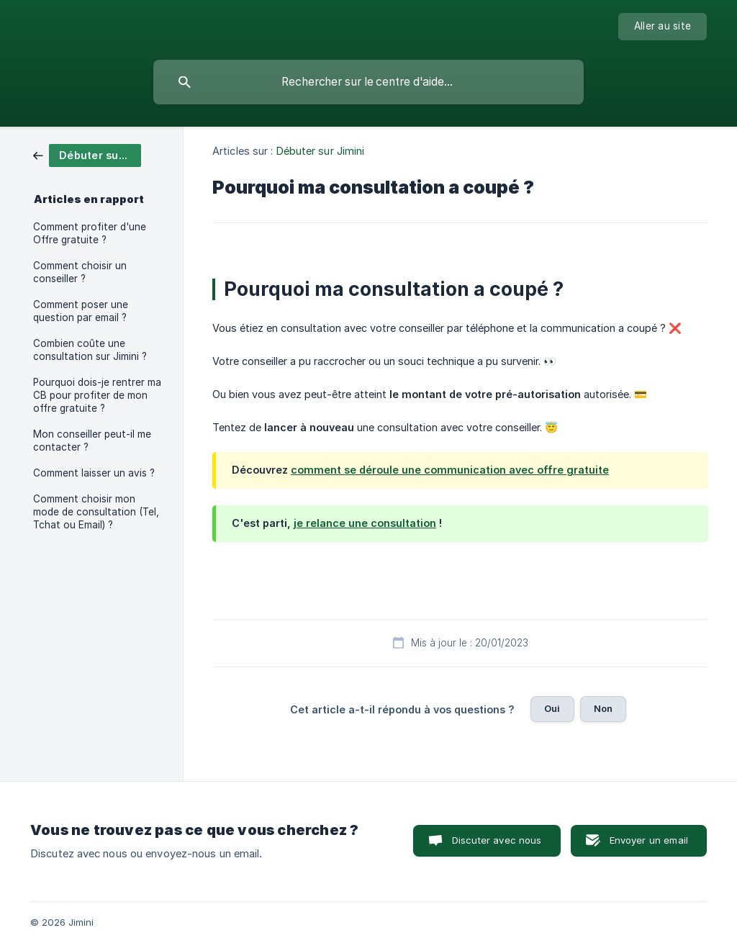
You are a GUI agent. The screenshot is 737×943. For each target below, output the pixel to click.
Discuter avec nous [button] (497, 840)
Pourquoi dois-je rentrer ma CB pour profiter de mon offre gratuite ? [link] (97, 395)
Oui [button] (552, 708)
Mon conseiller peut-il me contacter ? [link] (92, 440)
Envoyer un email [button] (649, 840)
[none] (662, 26)
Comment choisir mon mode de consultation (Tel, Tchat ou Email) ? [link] (96, 512)
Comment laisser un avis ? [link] (94, 473)
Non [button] (603, 708)
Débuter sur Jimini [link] (320, 151)
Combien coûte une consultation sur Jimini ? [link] (90, 350)
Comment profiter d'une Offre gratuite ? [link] (89, 233)
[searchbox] (368, 82)
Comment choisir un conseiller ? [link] (80, 272)
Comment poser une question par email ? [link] (80, 311)
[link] (87, 154)
